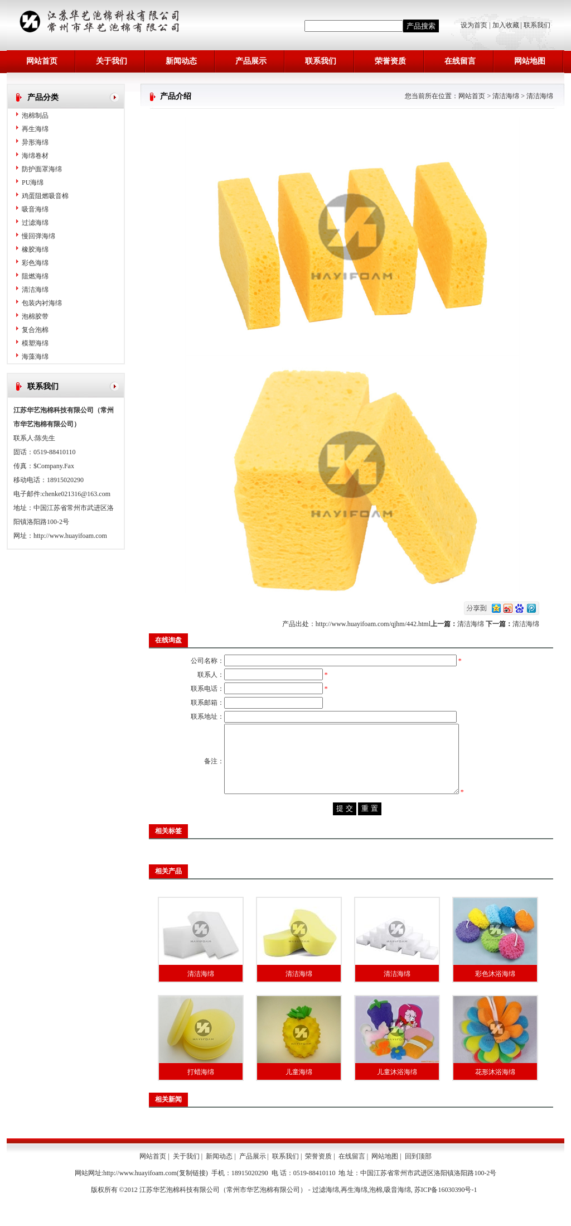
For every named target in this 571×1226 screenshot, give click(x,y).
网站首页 (41, 61)
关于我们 (111, 61)
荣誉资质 (390, 61)
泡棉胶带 (35, 316)
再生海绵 (35, 129)
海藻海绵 (35, 356)
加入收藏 (505, 25)
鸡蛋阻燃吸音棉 (45, 196)
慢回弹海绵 (38, 236)
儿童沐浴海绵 (397, 1094)
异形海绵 (35, 142)
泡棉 (376, 1212)
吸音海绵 (35, 209)
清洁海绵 (35, 290)
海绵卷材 (35, 156)
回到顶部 (418, 1178)
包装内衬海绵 (42, 303)
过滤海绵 (35, 223)
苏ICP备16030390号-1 (445, 1212)
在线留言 (460, 61)
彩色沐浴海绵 (495, 996)
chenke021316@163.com (76, 494)
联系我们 (537, 25)
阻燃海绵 (35, 276)
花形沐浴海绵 (495, 1094)
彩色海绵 (35, 263)
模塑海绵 (35, 343)
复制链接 (192, 1195)
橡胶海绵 (35, 249)
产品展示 (251, 61)
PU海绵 (32, 182)
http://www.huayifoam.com (70, 536)
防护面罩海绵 (42, 169)
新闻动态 (181, 61)
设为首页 (475, 25)
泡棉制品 (35, 115)
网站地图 (529, 61)
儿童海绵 (299, 1094)
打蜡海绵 (200, 1094)
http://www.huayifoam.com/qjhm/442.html (373, 624)
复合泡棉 (35, 330)
